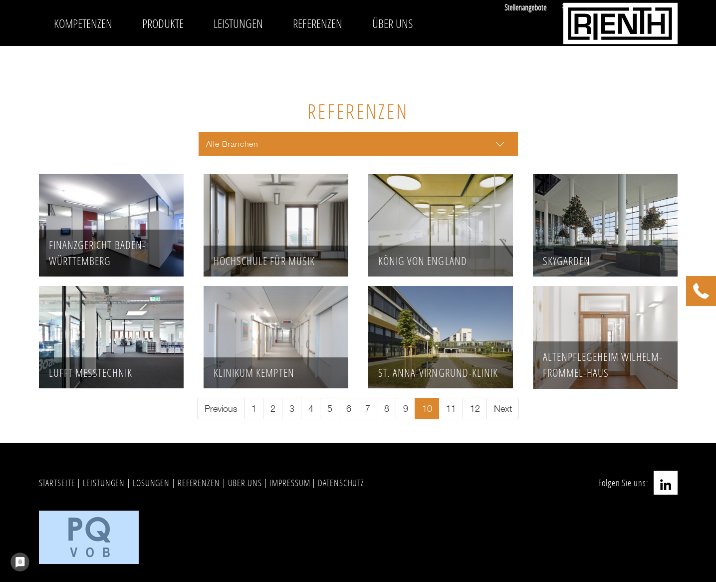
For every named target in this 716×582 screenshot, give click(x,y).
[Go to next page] (502, 408)
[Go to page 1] (253, 408)
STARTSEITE (57, 483)
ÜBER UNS (245, 483)
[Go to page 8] (386, 408)
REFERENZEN (199, 483)
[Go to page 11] (451, 408)
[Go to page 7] (367, 408)
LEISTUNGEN (104, 483)
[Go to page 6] (348, 408)
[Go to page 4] (310, 408)
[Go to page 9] (405, 408)
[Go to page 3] (291, 408)
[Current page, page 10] (427, 408)
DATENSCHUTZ (341, 483)
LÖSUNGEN (151, 483)
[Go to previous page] (220, 408)
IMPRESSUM (289, 483)
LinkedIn (666, 483)
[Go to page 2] (272, 408)
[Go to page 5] (329, 408)
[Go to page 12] (475, 408)
